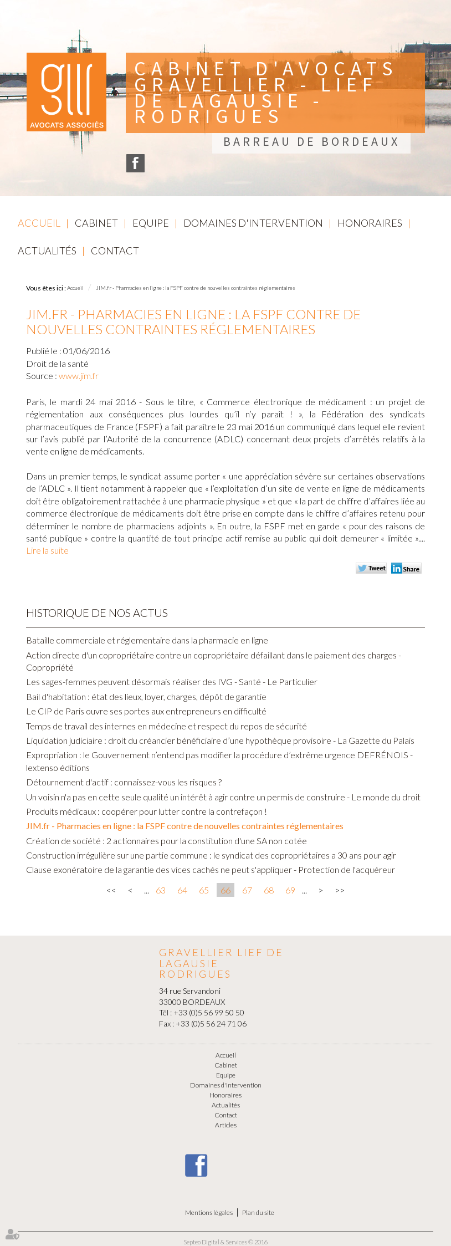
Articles (226, 1125)
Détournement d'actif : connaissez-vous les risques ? (124, 782)
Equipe (150, 223)
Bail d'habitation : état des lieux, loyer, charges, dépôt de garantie (146, 696)
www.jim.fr (79, 375)
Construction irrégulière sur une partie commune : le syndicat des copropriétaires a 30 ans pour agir (211, 855)
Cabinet (96, 223)
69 (290, 890)
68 (269, 890)
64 (182, 890)
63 (161, 890)
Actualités (47, 250)
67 (247, 890)
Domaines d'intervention (253, 223)
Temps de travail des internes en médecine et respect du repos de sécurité (166, 726)
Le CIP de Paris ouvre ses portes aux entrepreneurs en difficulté (146, 711)
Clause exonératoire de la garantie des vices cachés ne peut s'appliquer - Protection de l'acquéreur (210, 869)
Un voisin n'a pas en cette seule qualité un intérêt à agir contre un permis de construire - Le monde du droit (223, 796)
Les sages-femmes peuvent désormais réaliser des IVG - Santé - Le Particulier (171, 681)
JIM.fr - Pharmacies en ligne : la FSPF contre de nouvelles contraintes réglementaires (195, 287)
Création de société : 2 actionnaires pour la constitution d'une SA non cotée (166, 840)
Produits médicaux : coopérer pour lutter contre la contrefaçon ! (146, 811)
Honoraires (369, 223)
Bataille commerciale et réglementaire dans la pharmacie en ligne (147, 640)
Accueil (39, 223)
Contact (115, 250)
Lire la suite (47, 550)
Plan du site (258, 1212)
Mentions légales (209, 1212)
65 (204, 890)
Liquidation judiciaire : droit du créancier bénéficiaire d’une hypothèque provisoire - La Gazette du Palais (220, 740)
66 (225, 890)
